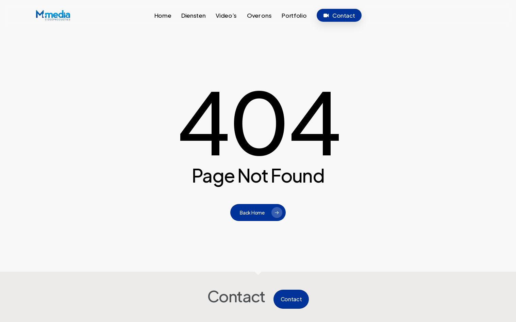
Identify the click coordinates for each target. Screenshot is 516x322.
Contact (291, 299)
